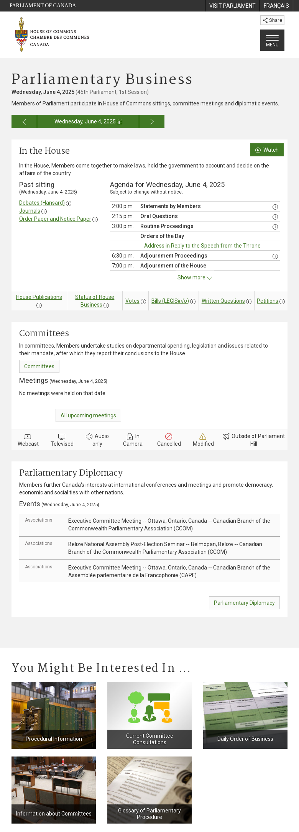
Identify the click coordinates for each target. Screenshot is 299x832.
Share (272, 20)
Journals (29, 211)
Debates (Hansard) (42, 203)
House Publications (39, 297)
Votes (132, 301)
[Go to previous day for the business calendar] (24, 121)
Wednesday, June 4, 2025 (88, 121)
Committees (39, 366)
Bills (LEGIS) (170, 301)
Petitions (267, 301)
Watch (267, 150)
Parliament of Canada (43, 5)
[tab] (149, 525)
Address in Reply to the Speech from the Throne (202, 246)
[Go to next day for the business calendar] (152, 121)
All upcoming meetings (88, 415)
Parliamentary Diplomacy (244, 603)
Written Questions (223, 301)
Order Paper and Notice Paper (55, 219)
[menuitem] (232, 5)
